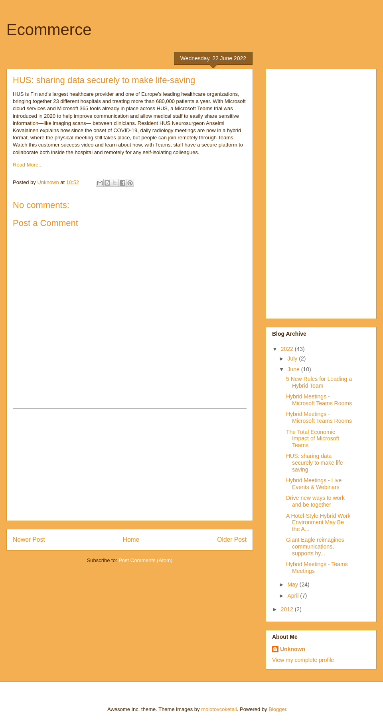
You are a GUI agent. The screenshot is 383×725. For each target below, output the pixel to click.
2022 (288, 349)
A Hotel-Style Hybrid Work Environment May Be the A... (318, 523)
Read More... (28, 165)
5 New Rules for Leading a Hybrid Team (319, 382)
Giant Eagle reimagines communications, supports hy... (315, 547)
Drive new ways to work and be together (315, 501)
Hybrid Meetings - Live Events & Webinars (314, 483)
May (293, 584)
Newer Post (29, 539)
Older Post (232, 539)
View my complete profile (303, 660)
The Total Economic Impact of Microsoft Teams (312, 439)
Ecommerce (48, 29)
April (293, 595)
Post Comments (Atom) (145, 560)
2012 (288, 609)
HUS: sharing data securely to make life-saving (315, 463)
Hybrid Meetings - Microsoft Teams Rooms (319, 399)
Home (131, 539)
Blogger (277, 709)
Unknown (292, 649)
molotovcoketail (219, 709)
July (293, 358)
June (294, 369)
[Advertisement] (130, 465)
